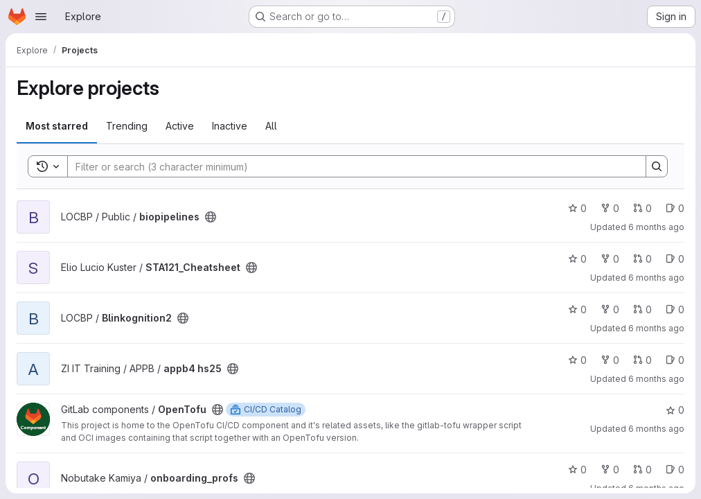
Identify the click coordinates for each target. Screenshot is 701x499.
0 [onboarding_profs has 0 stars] (577, 469)
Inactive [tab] (229, 126)
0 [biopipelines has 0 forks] (610, 208)
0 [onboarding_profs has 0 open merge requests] (642, 469)
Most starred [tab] (57, 126)
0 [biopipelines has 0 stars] (577, 208)
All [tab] (271, 126)
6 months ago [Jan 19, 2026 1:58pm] (656, 227)
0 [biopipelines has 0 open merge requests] (642, 208)
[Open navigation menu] (41, 17)
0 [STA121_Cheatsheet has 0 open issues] (675, 259)
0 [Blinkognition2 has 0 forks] (610, 309)
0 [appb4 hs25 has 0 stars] (577, 360)
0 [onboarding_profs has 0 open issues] (675, 469)
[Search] (350, 166)
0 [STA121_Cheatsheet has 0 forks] (610, 259)
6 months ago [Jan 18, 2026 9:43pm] (656, 328)
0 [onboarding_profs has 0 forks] (610, 469)
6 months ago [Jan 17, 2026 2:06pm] (656, 428)
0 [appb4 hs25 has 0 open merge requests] (642, 360)
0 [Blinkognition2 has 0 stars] (577, 309)
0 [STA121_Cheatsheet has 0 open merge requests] (642, 259)
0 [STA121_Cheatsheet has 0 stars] (577, 259)
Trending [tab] (127, 126)
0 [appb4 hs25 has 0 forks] (610, 360)
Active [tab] (180, 126)
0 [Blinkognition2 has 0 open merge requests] (642, 309)
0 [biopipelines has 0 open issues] (675, 208)
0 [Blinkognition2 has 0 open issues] (675, 309)
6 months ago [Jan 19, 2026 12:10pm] (656, 277)
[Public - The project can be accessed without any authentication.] (210, 216)
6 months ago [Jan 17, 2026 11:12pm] (656, 379)
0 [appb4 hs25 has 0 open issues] (675, 360)
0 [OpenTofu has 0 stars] (675, 410)
